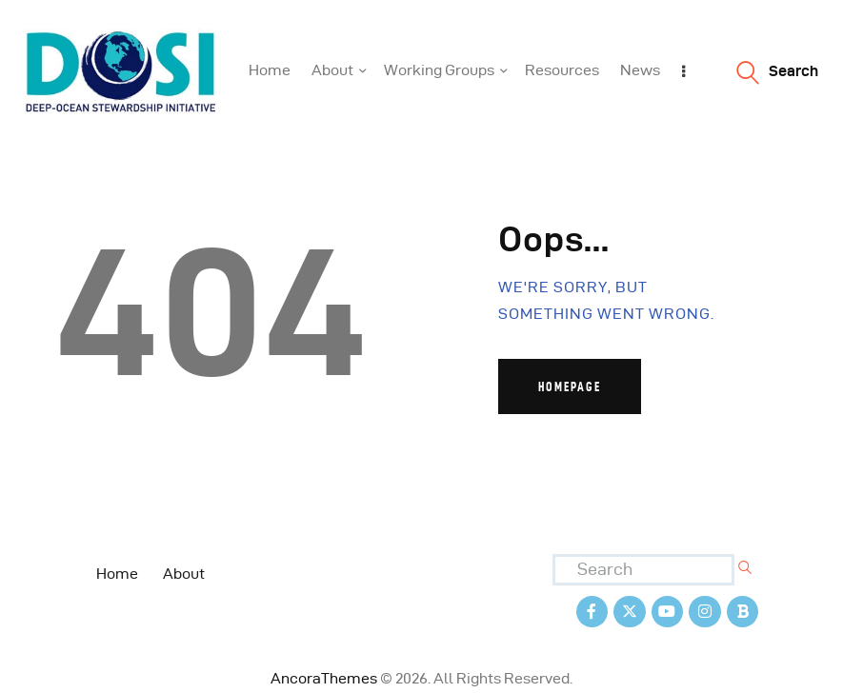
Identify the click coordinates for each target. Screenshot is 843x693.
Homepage (569, 386)
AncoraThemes (324, 678)
